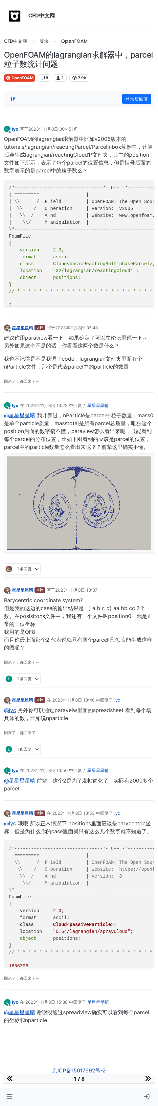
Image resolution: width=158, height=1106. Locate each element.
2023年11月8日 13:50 (46, 770)
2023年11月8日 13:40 (73, 700)
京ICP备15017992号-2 (79, 1070)
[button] (9, 1096)
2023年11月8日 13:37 (76, 590)
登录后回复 (136, 99)
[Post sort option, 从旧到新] (13, 99)
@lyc (10, 710)
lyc (15, 129)
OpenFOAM (20, 77)
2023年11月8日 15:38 (46, 1002)
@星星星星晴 (19, 415)
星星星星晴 (22, 327)
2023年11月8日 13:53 (73, 813)
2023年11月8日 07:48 (76, 327)
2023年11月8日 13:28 (46, 405)
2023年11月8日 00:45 (49, 129)
